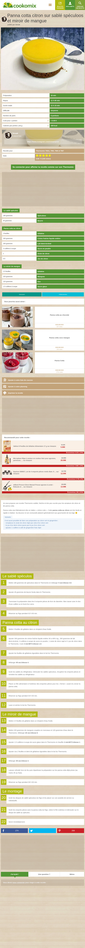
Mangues (41, 276)
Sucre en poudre (44, 249)
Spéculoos (42, 216)
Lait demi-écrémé (44, 244)
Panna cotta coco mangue (59, 338)
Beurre (40, 221)
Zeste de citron (43, 254)
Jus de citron (43, 259)
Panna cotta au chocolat (59, 315)
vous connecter (19, 883)
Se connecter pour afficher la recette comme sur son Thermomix (43, 167)
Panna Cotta (59, 361)
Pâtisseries (63, 294)
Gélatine (41, 233)
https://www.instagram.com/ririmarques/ (43, 142)
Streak (17, 25)
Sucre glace (42, 286)
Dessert (22, 294)
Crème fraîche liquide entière (49, 238)
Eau (39, 281)
